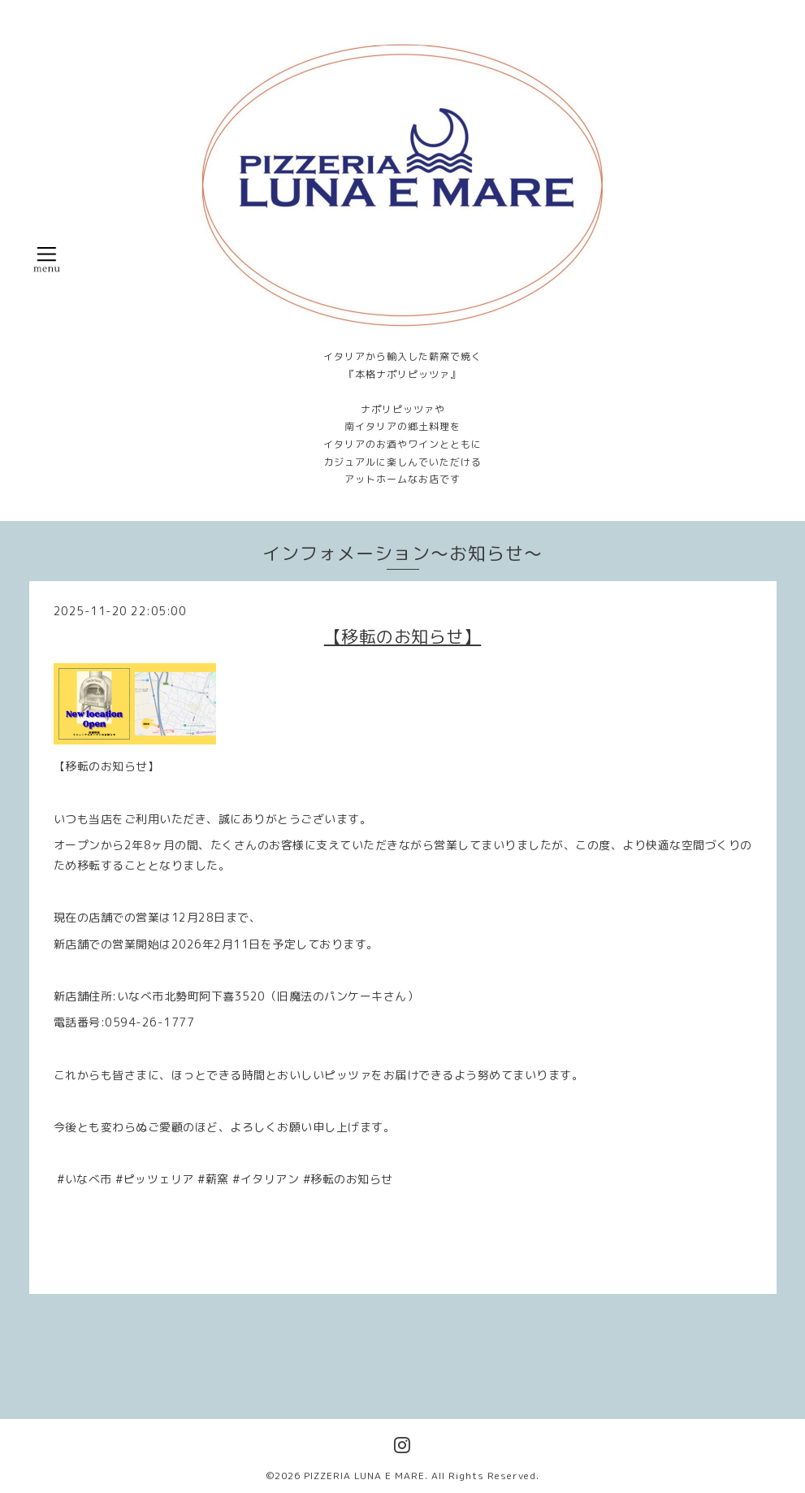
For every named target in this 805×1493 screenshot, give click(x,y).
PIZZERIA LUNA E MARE (364, 1475)
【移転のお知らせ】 (403, 636)
